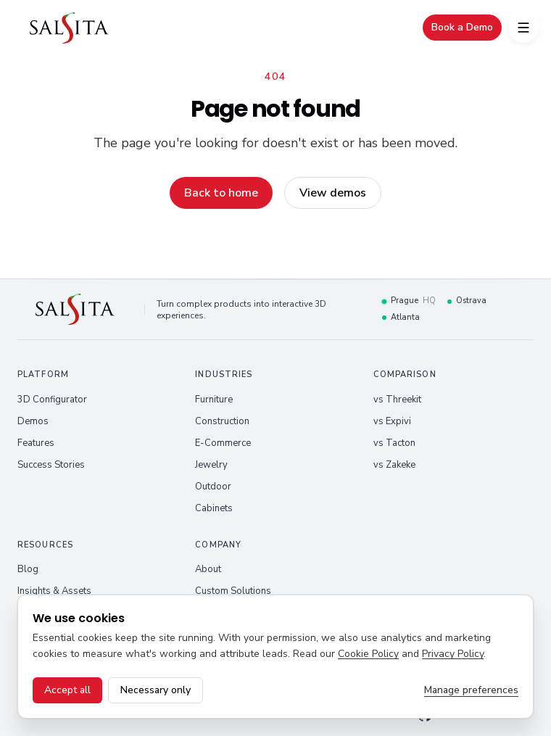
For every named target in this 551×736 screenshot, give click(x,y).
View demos (332, 193)
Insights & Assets (54, 591)
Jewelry (211, 464)
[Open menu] (523, 28)
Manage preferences (471, 690)
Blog (27, 569)
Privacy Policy (453, 654)
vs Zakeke (394, 464)
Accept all (67, 690)
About (208, 569)
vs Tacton (394, 443)
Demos (33, 421)
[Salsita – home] (69, 28)
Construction (222, 421)
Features (35, 443)
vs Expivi (392, 421)
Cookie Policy (368, 654)
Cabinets (214, 508)
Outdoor (213, 486)
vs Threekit (397, 399)
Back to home (221, 193)
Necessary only (155, 690)
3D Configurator (52, 399)
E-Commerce (223, 443)
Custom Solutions (233, 591)
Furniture (214, 399)
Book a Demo (462, 27)
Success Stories (51, 464)
